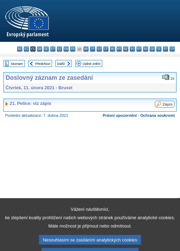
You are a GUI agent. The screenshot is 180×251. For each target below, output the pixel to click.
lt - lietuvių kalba (105, 49)
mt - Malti (119, 49)
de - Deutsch (46, 49)
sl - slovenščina (159, 49)
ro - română (145, 49)
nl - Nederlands (125, 49)
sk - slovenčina (152, 49)
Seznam (17, 64)
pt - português (139, 49)
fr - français (72, 49)
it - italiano (92, 49)
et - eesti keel (52, 49)
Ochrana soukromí (157, 115)
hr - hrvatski (86, 49)
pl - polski (132, 49)
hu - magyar (112, 49)
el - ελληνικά (59, 49)
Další (61, 64)
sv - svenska (172, 49)
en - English (66, 49)
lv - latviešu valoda (99, 49)
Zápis (168, 104)
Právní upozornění (120, 115)
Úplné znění (91, 64)
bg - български (19, 49)
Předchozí (42, 64)
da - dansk (39, 49)
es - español (26, 49)
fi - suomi (165, 49)
